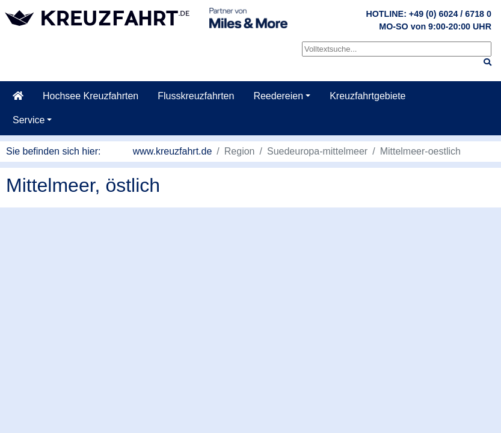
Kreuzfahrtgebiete (367, 96)
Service (29, 120)
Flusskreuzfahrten (196, 96)
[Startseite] (18, 96)
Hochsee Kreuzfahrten (90, 96)
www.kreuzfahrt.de (172, 151)
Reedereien (278, 96)
